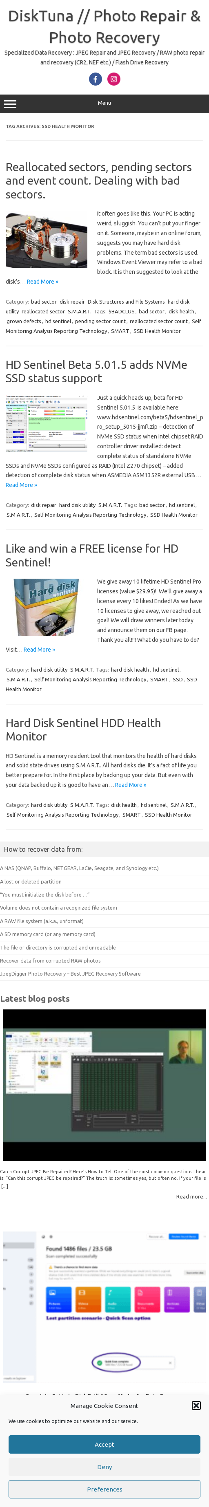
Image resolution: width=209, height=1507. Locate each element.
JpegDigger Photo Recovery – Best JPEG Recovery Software (70, 973)
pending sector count (100, 321)
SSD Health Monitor (157, 331)
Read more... (191, 1196)
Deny (104, 1477)
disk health (181, 311)
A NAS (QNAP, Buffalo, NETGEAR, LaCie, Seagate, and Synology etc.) (79, 868)
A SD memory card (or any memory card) (48, 934)
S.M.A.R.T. (79, 311)
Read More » (42, 281)
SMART (120, 331)
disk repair (72, 301)
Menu (104, 104)
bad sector (44, 301)
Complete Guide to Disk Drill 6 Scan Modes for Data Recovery (104, 1396)
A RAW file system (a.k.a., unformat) (42, 921)
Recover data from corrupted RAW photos (50, 960)
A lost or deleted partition (31, 881)
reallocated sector (43, 311)
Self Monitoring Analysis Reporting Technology (90, 515)
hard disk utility (77, 505)
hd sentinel (58, 321)
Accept (104, 1454)
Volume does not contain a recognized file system (58, 907)
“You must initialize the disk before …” (45, 894)
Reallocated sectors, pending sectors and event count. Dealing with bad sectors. (99, 180)
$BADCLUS (122, 311)
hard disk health (130, 669)
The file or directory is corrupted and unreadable (58, 947)
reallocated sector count (159, 321)
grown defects (24, 321)
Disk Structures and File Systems (126, 301)
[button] (196, 1416)
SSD (178, 679)
